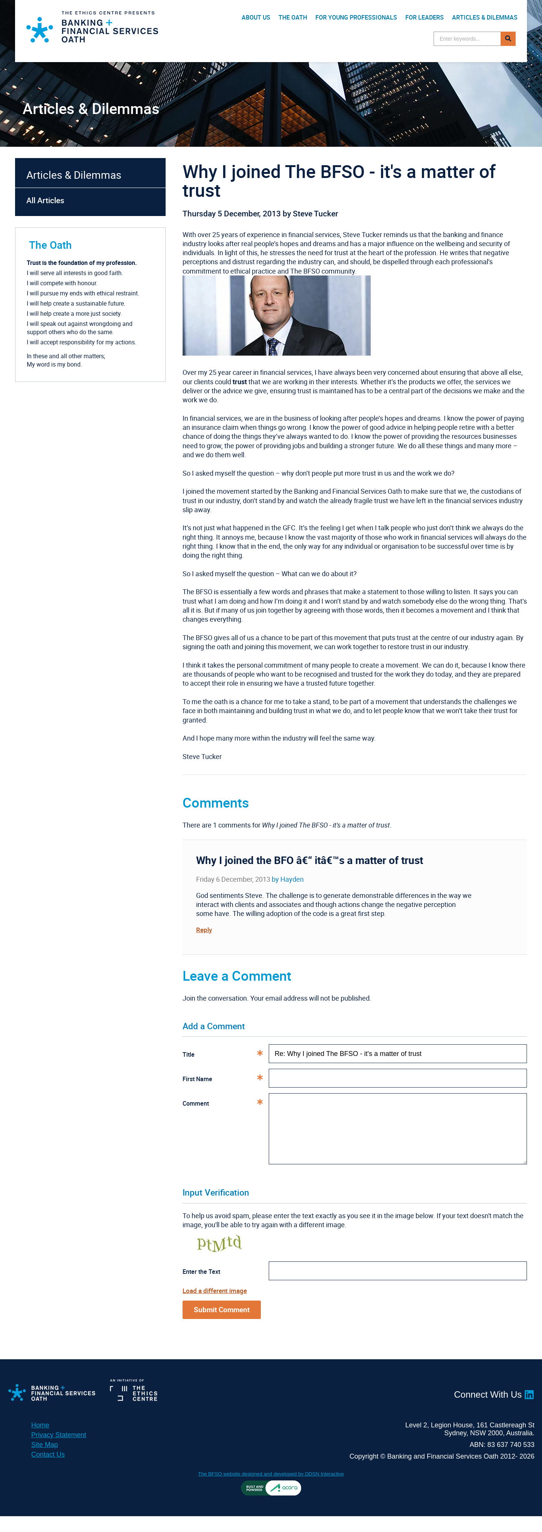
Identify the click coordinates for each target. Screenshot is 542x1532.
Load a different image (217, 1305)
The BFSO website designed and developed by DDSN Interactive (271, 1489)
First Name (226, 1078)
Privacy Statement (58, 1450)
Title (226, 1054)
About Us (256, 17)
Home (40, 1441)
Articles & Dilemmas (485, 17)
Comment (226, 1103)
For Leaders (424, 17)
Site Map (44, 1460)
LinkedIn (528, 1409)
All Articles (45, 200)
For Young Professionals (356, 17)
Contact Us (48, 1470)
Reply (204, 929)
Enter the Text (201, 1286)
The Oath (293, 17)
